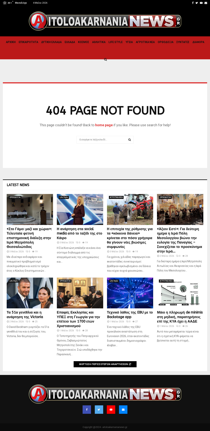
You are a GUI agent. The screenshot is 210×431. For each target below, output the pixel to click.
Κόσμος (83, 42)
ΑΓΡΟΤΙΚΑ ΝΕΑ (145, 42)
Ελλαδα (70, 42)
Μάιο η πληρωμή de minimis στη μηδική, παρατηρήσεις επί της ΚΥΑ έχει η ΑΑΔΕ (180, 316)
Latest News (18, 185)
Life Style (116, 42)
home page (104, 125)
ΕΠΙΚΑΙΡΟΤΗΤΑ (28, 42)
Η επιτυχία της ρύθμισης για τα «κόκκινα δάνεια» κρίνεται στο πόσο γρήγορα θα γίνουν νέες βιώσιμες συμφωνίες (130, 238)
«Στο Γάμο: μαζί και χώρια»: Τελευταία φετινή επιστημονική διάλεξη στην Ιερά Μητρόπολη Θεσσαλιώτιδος (29, 238)
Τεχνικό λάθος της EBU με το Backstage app (130, 314)
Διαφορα (198, 42)
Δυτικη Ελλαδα (51, 42)
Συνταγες (182, 42)
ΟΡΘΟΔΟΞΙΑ (165, 42)
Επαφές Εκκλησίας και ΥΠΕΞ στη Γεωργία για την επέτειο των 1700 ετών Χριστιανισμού (78, 319)
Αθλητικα (98, 42)
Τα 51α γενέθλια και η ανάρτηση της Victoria (25, 314)
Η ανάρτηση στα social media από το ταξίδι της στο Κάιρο (79, 233)
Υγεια (129, 42)
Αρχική (11, 42)
